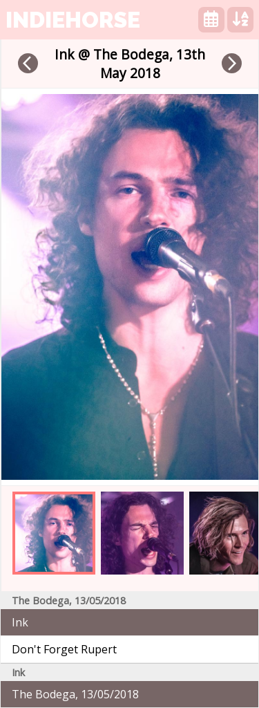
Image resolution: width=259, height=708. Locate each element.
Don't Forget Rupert (64, 649)
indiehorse (73, 19)
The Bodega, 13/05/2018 (75, 694)
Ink (20, 622)
